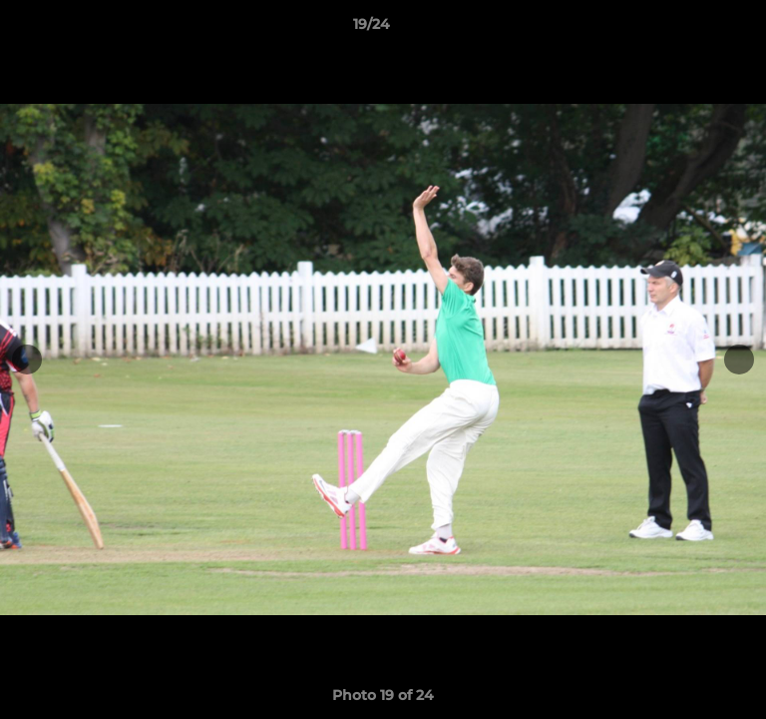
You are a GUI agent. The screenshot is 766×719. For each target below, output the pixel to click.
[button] (694, 29)
